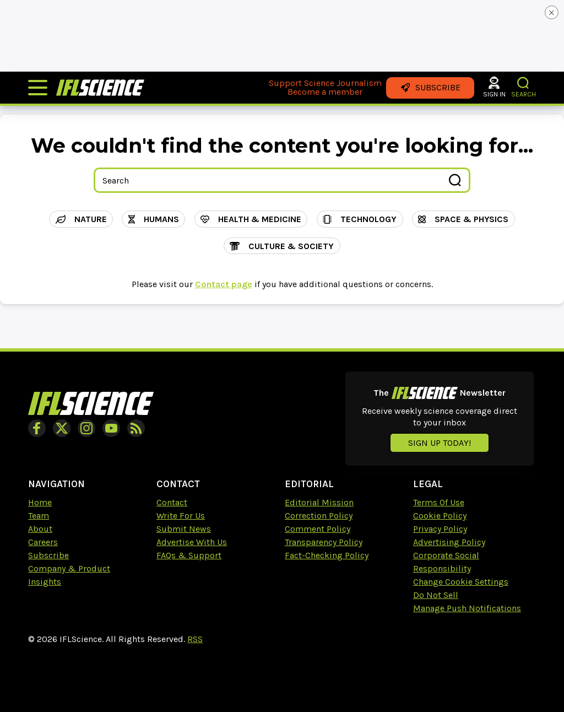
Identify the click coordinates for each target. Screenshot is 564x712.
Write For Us (180, 515)
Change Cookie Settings (460, 581)
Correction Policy (318, 515)
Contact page (223, 284)
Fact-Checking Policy (326, 555)
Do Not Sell (435, 595)
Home (40, 502)
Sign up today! (439, 443)
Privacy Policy (440, 529)
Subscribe (48, 555)
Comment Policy (317, 529)
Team (38, 515)
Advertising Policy (449, 542)
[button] (523, 83)
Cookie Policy (440, 515)
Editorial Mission (319, 502)
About (40, 529)
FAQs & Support (188, 555)
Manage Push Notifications (467, 608)
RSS (195, 639)
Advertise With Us (191, 542)
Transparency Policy (323, 542)
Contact (171, 502)
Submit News (183, 529)
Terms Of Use (438, 502)
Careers (43, 542)
